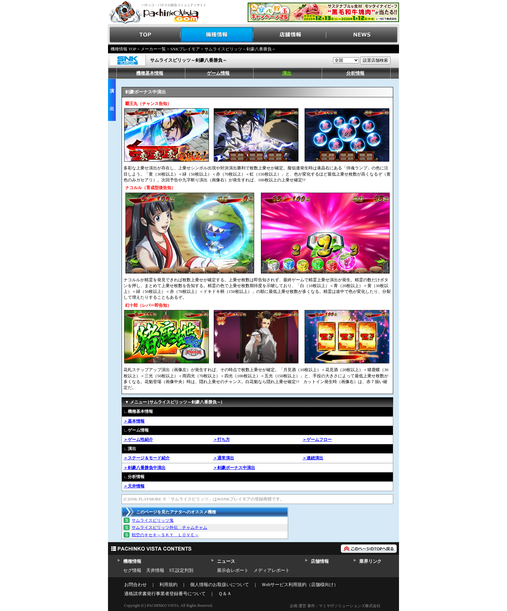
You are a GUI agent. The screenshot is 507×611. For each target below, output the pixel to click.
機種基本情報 (149, 73)
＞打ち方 (221, 439)
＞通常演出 (223, 458)
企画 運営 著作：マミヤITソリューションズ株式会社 (335, 606)
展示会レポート (233, 570)
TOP (144, 35)
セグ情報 (132, 570)
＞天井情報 (134, 486)
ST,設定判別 (181, 570)
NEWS (362, 35)
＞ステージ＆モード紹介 (147, 458)
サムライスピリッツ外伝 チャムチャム (169, 527)
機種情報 (217, 35)
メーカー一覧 (153, 49)
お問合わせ (135, 584)
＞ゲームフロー (317, 439)
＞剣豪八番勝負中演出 (145, 467)
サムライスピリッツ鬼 (153, 520)
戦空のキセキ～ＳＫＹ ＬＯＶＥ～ (165, 534)
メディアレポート (271, 570)
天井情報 (155, 570)
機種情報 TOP (123, 49)
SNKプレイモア (185, 49)
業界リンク (370, 561)
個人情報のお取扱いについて (219, 584)
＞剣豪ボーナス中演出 (234, 467)
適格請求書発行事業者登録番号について (165, 593)
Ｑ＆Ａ (225, 593)
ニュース (226, 561)
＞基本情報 (134, 421)
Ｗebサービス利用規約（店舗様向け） (300, 584)
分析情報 (355, 73)
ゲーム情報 (218, 73)
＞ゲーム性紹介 (138, 439)
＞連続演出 (312, 458)
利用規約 (168, 584)
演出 (286, 73)
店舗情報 (289, 35)
